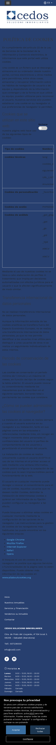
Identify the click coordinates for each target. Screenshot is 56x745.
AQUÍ (31, 713)
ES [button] (48, 2)
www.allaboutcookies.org (16, 577)
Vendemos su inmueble (16, 614)
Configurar (28, 739)
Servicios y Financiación (16, 608)
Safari (10, 550)
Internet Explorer (17, 546)
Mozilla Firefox (15, 543)
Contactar (9, 619)
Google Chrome (15, 539)
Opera (10, 553)
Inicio (7, 597)
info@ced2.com (12, 649)
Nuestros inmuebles (14, 602)
